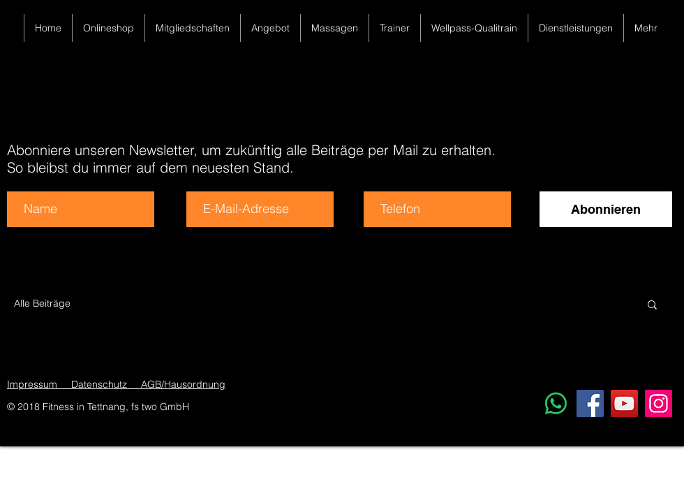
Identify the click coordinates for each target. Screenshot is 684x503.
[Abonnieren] (606, 209)
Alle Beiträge (42, 303)
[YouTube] (624, 403)
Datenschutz (102, 384)
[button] (652, 305)
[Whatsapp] (556, 403)
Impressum (32, 384)
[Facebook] (590, 403)
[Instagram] (658, 403)
